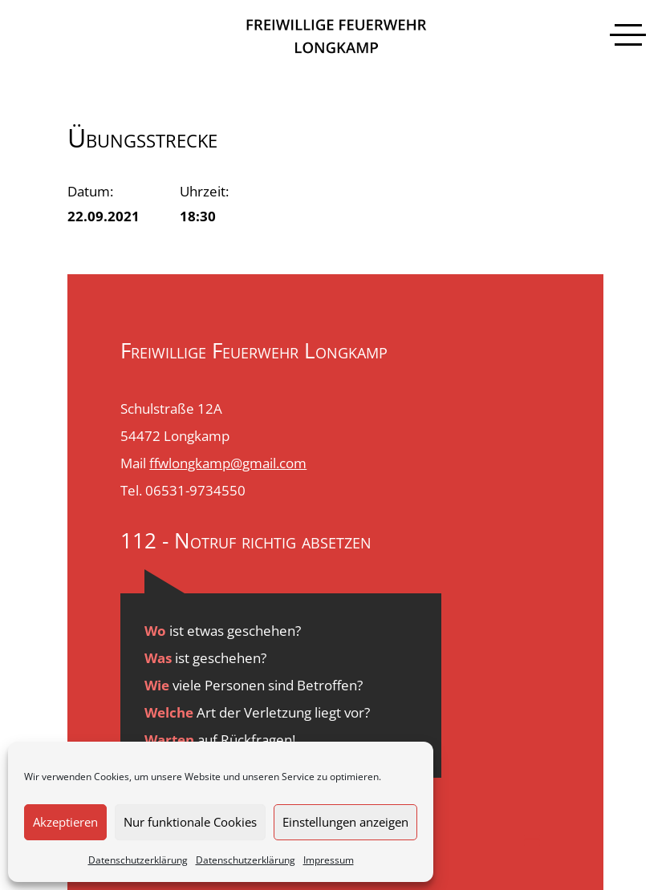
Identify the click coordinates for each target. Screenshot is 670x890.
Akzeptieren (65, 822)
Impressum (328, 860)
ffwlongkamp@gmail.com (228, 463)
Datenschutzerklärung (138, 860)
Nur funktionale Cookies (190, 822)
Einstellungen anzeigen (345, 822)
